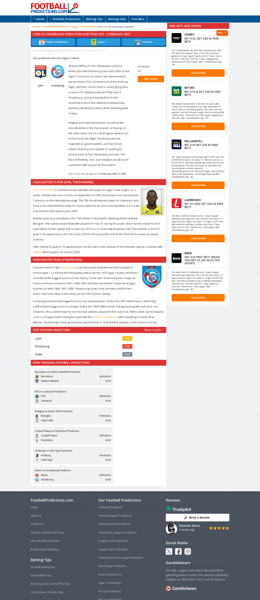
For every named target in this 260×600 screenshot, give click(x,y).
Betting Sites (117, 19)
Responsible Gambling (44, 490)
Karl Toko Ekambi (43, 190)
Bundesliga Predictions (112, 507)
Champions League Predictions (117, 473)
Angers (37, 252)
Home (39, 19)
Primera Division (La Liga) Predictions (120, 498)
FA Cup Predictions (109, 532)
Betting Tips (94, 19)
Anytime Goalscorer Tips (46, 558)
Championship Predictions (114, 465)
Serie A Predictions (109, 515)
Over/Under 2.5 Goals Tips (47, 533)
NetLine (220, 520)
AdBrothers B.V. (146, 595)
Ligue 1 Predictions (83, 26)
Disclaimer (152, 588)
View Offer (198, 73)
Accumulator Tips (41, 516)
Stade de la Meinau (104, 317)
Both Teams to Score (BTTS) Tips (50, 524)
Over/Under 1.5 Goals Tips (47, 541)
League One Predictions (113, 481)
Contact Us (37, 465)
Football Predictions (65, 19)
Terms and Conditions (114, 588)
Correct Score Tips (42, 549)
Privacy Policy (136, 588)
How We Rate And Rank (45, 481)
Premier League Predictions (115, 456)
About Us (36, 456)
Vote (127, 338)
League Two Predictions (113, 490)
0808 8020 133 (191, 520)
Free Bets (137, 19)
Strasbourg (68, 267)
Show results (152, 330)
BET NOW (150, 79)
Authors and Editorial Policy (47, 473)
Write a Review (196, 458)
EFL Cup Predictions (110, 540)
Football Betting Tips (43, 507)
